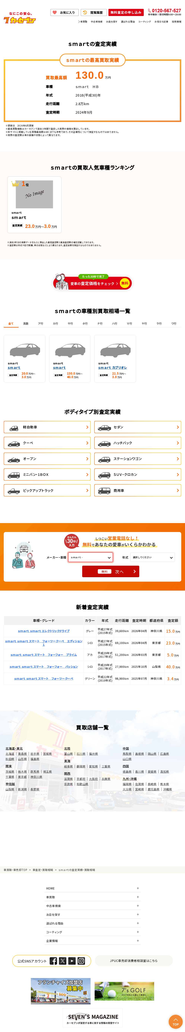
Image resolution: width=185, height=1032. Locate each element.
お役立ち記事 (161, 21)
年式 (125, 538)
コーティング (144, 21)
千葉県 (10, 757)
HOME (50, 869)
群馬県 (34, 752)
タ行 (85, 323)
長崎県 (152, 764)
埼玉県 (47, 752)
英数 (26, 323)
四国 (126, 747)
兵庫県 (106, 759)
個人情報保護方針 (44, 1020)
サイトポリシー (42, 1024)
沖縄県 (167, 770)
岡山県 (152, 734)
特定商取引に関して (95, 1020)
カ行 (55, 323)
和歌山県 (82, 764)
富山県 (68, 734)
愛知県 (93, 747)
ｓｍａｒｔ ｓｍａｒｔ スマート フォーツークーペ (43, 659)
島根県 (139, 734)
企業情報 (52, 921)
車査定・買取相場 (43, 850)
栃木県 (22, 752)
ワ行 (173, 323)
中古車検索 (97, 21)
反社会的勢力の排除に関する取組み (161, 1020)
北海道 (10, 734)
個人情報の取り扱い (69, 1020)
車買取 (83, 21)
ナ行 (99, 323)
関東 (9, 747)
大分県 (127, 770)
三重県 (106, 747)
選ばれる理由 (128, 21)
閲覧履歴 (96, 12)
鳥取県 (127, 734)
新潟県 (22, 770)
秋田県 (10, 739)
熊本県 (164, 764)
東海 (67, 741)
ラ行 (159, 323)
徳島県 (127, 752)
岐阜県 (68, 747)
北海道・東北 (14, 729)
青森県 (22, 734)
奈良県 (68, 764)
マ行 (129, 323)
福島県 (34, 739)
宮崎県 (139, 770)
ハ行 (114, 323)
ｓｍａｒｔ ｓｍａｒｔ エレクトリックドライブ (43, 611)
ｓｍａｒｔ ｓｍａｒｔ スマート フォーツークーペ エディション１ (43, 623)
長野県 (34, 770)
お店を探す (112, 21)
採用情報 (176, 21)
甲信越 (10, 764)
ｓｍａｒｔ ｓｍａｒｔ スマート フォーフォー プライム (43, 635)
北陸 (67, 729)
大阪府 (93, 759)
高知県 (164, 752)
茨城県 (10, 752)
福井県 (93, 734)
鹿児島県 (154, 770)
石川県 (81, 734)
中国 (126, 729)
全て (11, 323)
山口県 (127, 739)
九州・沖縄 (130, 759)
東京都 (22, 757)
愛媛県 (152, 752)
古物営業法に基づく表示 (123, 1020)
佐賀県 (139, 764)
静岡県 (81, 747)
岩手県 (34, 734)
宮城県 (47, 734)
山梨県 (10, 770)
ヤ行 (144, 323)
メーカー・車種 (57, 538)
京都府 (81, 759)
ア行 (40, 323)
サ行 (70, 323)
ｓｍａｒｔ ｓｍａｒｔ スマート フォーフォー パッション (43, 647)
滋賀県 (68, 759)
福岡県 (127, 764)
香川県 (139, 752)
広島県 (164, 734)
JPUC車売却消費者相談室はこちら (134, 941)
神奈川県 (36, 757)
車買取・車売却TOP (15, 850)
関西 (67, 754)
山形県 (22, 739)
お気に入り (67, 12)
